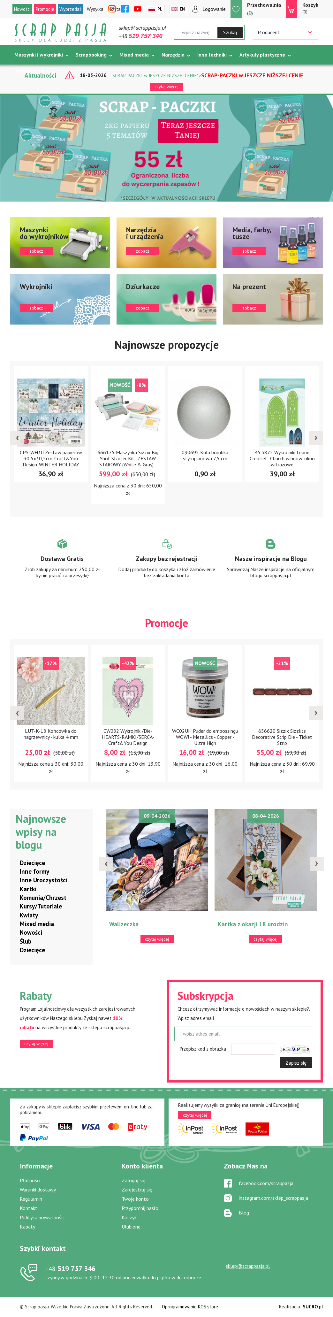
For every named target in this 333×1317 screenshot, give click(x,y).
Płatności (30, 1180)
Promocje (45, 9)
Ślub (25, 941)
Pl (160, 9)
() (264, 8)
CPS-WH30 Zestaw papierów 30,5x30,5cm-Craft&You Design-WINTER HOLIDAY (51, 458)
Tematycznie (29, 70)
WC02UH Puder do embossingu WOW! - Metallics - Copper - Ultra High (205, 736)
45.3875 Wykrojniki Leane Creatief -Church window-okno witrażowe (282, 458)
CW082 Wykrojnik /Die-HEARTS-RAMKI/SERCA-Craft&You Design (128, 736)
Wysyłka (95, 9)
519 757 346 (70, 1268)
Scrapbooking (91, 54)
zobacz (60, 242)
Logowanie (214, 9)
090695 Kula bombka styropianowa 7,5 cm (205, 455)
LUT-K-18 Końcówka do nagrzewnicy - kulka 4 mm (51, 733)
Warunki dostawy (38, 1189)
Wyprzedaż (70, 9)
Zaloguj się (133, 1180)
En (182, 9)
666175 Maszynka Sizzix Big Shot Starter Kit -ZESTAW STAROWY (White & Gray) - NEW (127, 461)
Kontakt (28, 1208)
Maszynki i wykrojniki (38, 54)
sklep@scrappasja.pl (142, 28)
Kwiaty (29, 915)
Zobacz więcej (62, 564)
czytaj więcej (166, 86)
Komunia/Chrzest (43, 897)
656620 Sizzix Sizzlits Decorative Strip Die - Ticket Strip (282, 736)
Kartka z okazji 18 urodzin (253, 924)
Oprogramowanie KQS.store (190, 1307)
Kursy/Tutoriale (41, 906)
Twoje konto (135, 1199)
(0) (310, 8)
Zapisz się (296, 1063)
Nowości (22, 9)
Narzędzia (173, 54)
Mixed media (134, 54)
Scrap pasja (61, 32)
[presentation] (17, 438)
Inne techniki (212, 54)
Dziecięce (32, 863)
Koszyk (129, 1217)
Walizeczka (124, 924)
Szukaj (230, 32)
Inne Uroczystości (43, 880)
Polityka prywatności (42, 1217)
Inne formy (34, 871)
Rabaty (27, 1226)
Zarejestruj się (137, 1189)
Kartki (28, 889)
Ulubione (131, 1226)
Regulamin (31, 1199)
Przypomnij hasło (140, 1208)
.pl (313, 1307)
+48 (141, 36)
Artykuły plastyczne (262, 54)
